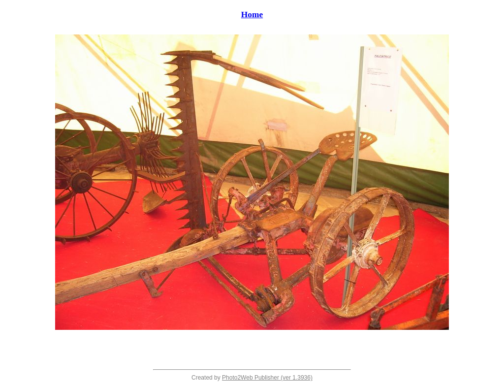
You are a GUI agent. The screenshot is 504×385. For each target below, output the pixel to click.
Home (252, 14)
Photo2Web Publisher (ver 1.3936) (267, 377)
